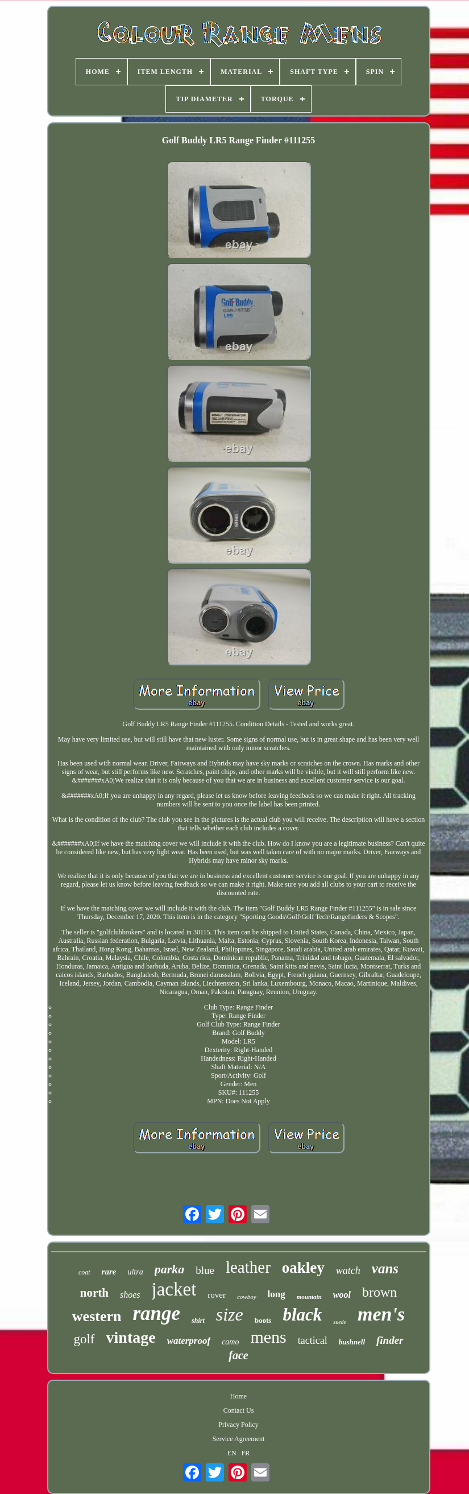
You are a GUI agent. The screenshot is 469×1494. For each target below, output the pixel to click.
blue (205, 1270)
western (97, 1316)
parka (170, 1269)
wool (342, 1295)
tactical (312, 1340)
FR (246, 1453)
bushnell (352, 1342)
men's (381, 1314)
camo (230, 1342)
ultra (135, 1272)
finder (390, 1340)
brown (379, 1292)
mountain (309, 1296)
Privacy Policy (238, 1425)
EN (231, 1453)
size (229, 1314)
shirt (198, 1321)
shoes (130, 1295)
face (238, 1355)
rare (109, 1271)
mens (268, 1336)
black (302, 1315)
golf (83, 1339)
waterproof (189, 1340)
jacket (174, 1289)
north (94, 1293)
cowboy (246, 1296)
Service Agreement (239, 1439)
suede (339, 1322)
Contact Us (238, 1410)
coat (84, 1272)
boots (263, 1320)
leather (248, 1267)
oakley (303, 1267)
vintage (131, 1337)
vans (385, 1268)
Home (238, 1396)
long (276, 1294)
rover (216, 1295)
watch (348, 1270)
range (156, 1313)
